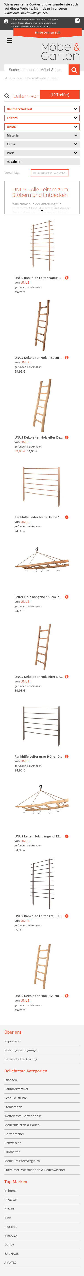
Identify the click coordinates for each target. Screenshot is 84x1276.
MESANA (10, 1235)
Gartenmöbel (14, 1134)
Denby (9, 1244)
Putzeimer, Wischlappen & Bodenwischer (34, 1170)
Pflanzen (10, 1080)
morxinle (10, 1226)
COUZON (11, 1200)
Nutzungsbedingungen (21, 1050)
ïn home (10, 1191)
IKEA (7, 1218)
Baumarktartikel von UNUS (49, 173)
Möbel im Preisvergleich (22, 1161)
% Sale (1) (14, 162)
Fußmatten (12, 1152)
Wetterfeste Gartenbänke (23, 1116)
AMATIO (10, 1262)
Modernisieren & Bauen (22, 1125)
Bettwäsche (12, 1143)
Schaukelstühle (15, 1098)
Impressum (12, 1041)
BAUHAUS (11, 1253)
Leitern (54, 78)
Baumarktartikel (37, 78)
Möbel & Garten (14, 78)
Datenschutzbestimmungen (22, 13)
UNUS (25, 282)
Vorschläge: (12, 173)
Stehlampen (13, 1107)
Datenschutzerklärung (20, 1059)
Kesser (9, 1209)
